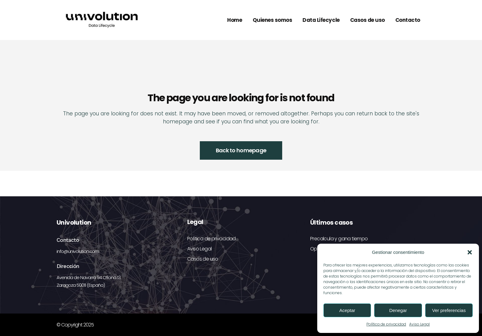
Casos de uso (202, 258)
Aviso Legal (419, 324)
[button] (470, 252)
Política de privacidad (386, 324)
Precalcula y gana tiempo (339, 238)
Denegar (398, 310)
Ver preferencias (449, 310)
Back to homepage (241, 150)
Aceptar (347, 310)
